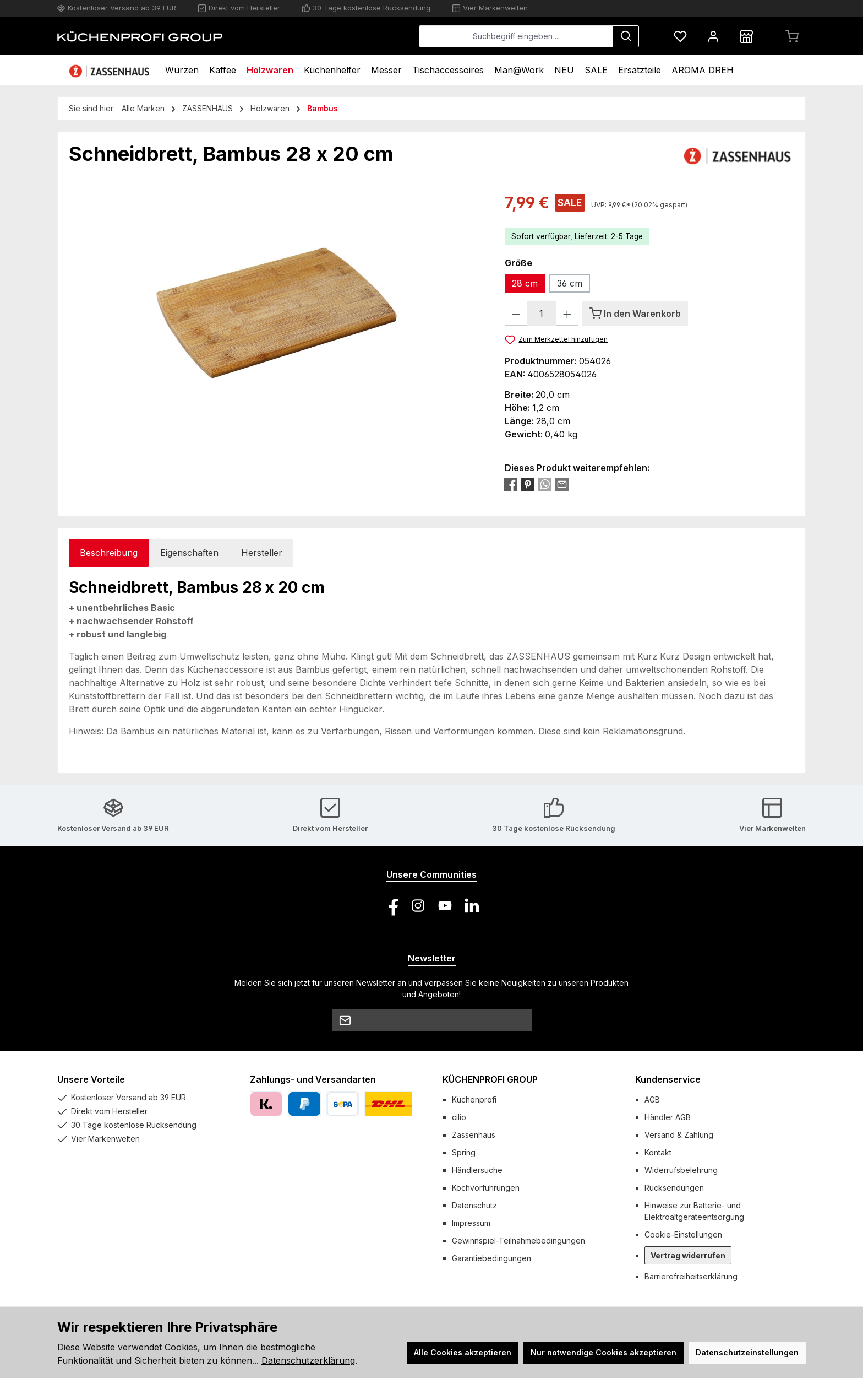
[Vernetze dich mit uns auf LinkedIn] (472, 905)
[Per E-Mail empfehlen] (562, 483)
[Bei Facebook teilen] (510, 483)
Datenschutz (474, 1205)
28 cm (525, 283)
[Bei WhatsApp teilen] (545, 483)
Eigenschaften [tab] (189, 552)
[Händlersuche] (746, 36)
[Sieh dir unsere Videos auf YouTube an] (445, 905)
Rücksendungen (674, 1187)
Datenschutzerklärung (308, 1360)
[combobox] (516, 36)
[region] (276, 309)
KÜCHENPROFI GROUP (490, 1079)
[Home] (110, 70)
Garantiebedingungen (491, 1258)
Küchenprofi (474, 1099)
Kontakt (657, 1152)
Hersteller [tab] (261, 552)
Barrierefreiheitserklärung (691, 1276)
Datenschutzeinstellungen (747, 1352)
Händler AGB (667, 1117)
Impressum (471, 1223)
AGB (652, 1099)
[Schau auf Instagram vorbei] (418, 905)
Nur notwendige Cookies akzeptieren (603, 1352)
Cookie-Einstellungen (683, 1234)
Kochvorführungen (486, 1187)
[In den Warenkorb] (635, 313)
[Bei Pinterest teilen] (528, 483)
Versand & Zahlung (678, 1134)
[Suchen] (626, 36)
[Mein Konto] (713, 36)
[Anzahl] (541, 313)
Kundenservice (668, 1079)
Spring (464, 1152)
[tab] (109, 553)
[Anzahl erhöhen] (567, 313)
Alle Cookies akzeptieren (462, 1352)
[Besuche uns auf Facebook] (391, 905)
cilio (459, 1117)
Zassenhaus (473, 1134)
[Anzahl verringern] (516, 313)
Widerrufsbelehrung (681, 1170)
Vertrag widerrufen (688, 1255)
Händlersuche (477, 1170)
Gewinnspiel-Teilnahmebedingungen (518, 1240)
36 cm (569, 283)
